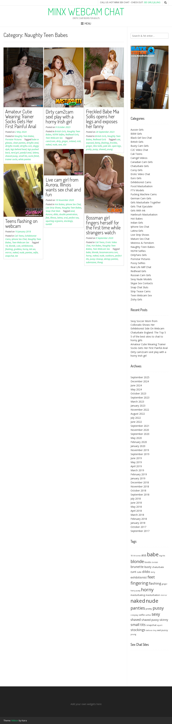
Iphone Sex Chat (73, 204)
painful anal (25, 152)
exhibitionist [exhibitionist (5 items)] (139, 577)
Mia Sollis (97, 145)
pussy (95, 149)
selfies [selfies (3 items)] (148, 615)
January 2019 (138, 478)
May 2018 (136, 506)
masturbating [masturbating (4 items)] (138, 595)
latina (60, 217)
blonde (95, 252)
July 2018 (136, 498)
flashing (105, 142)
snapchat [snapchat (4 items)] (151, 625)
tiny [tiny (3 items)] (154, 630)
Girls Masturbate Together (146, 202)
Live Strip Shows (53, 207)
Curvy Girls (137, 170)
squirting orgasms (54, 221)
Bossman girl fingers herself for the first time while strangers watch (103, 225)
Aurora (49, 214)
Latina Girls (137, 230)
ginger (65, 141)
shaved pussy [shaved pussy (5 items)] (150, 620)
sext (60, 144)
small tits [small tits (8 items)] (138, 624)
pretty (89, 149)
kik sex (32, 249)
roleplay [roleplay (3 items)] (134, 615)
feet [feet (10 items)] (151, 577)
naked (48, 144)
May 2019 (136, 462)
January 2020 (138, 446)
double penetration (68, 214)
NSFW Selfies (58, 134)
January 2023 (138, 405)
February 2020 (139, 442)
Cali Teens (99, 242)
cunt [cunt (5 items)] (133, 572)
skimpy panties (111, 259)
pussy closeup (96, 259)
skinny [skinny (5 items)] (164, 620)
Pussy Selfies (138, 263)
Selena (35, 152)
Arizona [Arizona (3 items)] (137, 555)
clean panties (19, 142)
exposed (90, 142)
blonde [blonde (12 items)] (137, 561)
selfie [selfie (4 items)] (142, 614)
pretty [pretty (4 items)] (149, 608)
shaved (102, 149)
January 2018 (138, 523)
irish (79, 141)
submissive (91, 262)
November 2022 (140, 409)
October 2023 (138, 393)
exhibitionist (27, 245)
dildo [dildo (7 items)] (146, 571)
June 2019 (136, 458)
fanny (97, 142)
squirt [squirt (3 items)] (159, 625)
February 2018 (139, 518)
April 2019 (136, 466)
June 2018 (136, 502)
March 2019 (137, 470)
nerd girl (15, 152)
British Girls (60, 131)
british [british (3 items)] (155, 562)
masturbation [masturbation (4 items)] (153, 595)
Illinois (53, 217)
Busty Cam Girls (140, 145)
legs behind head (19, 149)
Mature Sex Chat (140, 238)
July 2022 (136, 417)
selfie (35, 252)
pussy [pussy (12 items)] (158, 608)
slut (64, 144)
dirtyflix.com (26, 145)
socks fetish (33, 156)
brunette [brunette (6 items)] (137, 567)
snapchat (9, 255)
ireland (72, 141)
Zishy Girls (136, 299)
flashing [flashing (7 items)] (155, 583)
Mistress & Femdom (142, 242)
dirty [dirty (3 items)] (153, 572)
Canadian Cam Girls (142, 162)
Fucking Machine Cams (144, 194)
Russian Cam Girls (141, 275)
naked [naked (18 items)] (138, 600)
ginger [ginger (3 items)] (164, 584)
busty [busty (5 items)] (147, 567)
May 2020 (136, 438)
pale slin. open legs (112, 145)
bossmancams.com (108, 252)
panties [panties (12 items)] (138, 608)
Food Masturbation (142, 186)
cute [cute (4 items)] (139, 572)
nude (54, 144)
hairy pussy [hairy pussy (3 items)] (135, 590)
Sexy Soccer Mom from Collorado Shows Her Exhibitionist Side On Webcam (147, 324)
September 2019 (140, 454)
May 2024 (136, 389)
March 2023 (137, 401)
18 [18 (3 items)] (132, 555)
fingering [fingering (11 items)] (139, 583)
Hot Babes (60, 204)
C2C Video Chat (139, 150)
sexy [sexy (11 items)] (156, 614)
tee (16, 255)
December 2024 (140, 381)
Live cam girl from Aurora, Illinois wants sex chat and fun (63, 187)
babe (88, 252)
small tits (23, 156)
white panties (24, 159)
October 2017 (138, 527)
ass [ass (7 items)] (143, 555)
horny (89, 255)
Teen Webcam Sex (54, 137)
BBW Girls (136, 133)
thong (100, 262)
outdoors (109, 255)
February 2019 (139, 474)
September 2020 (140, 434)
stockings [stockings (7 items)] (138, 630)
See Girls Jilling (152, 2)
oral (66, 217)
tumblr (49, 224)
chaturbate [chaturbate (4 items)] (158, 567)
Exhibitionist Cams (141, 182)
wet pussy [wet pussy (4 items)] (162, 630)
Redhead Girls (72, 134)
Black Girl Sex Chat (141, 137)
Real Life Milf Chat (141, 267)
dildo (55, 214)
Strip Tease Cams (141, 291)
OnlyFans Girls (139, 255)
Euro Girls (136, 178)
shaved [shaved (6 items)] (136, 619)
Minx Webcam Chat (86, 11)
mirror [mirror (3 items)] (164, 595)
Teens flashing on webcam (21, 223)
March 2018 (137, 514)
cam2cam (50, 141)
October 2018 (138, 490)
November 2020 (140, 430)
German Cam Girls (141, 198)
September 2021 (140, 425)
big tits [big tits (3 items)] (162, 555)
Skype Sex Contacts (142, 283)
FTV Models (137, 190)
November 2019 (140, 450)
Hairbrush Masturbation (144, 214)
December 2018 (140, 482)
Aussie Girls (137, 129)
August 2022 (138, 413)
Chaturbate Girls (140, 166)
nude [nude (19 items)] (152, 600)
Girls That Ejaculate (142, 206)
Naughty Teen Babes (24, 136)
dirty (58, 141)
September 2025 (140, 377)
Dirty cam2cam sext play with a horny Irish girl (60, 116)
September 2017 (140, 531)
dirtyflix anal (32, 142)
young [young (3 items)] (133, 634)
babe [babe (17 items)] (152, 554)
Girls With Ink (138, 210)
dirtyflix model (12, 145)
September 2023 (140, 397)
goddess (18, 249)
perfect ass (74, 217)
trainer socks (11, 159)
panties (28, 252)
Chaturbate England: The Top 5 (148, 332)
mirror (8, 252)
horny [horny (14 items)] (147, 589)
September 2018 (140, 494)
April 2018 (136, 510)
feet (47, 217)
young (110, 149)
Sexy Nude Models (141, 279)
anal (72, 211)
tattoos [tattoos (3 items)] (149, 630)
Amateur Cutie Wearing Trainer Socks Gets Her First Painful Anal (20, 118)
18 (6, 245)
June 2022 (136, 421)
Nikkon (14, 720)
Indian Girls (137, 222)
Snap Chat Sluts (53, 211)
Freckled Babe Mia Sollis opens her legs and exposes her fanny (102, 118)
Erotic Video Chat (140, 174)
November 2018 (140, 486)
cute (118, 139)
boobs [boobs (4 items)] (148, 562)
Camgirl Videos (139, 158)
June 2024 (136, 385)
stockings (68, 221)
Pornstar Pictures (13, 139)
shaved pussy (11, 156)
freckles (113, 142)
